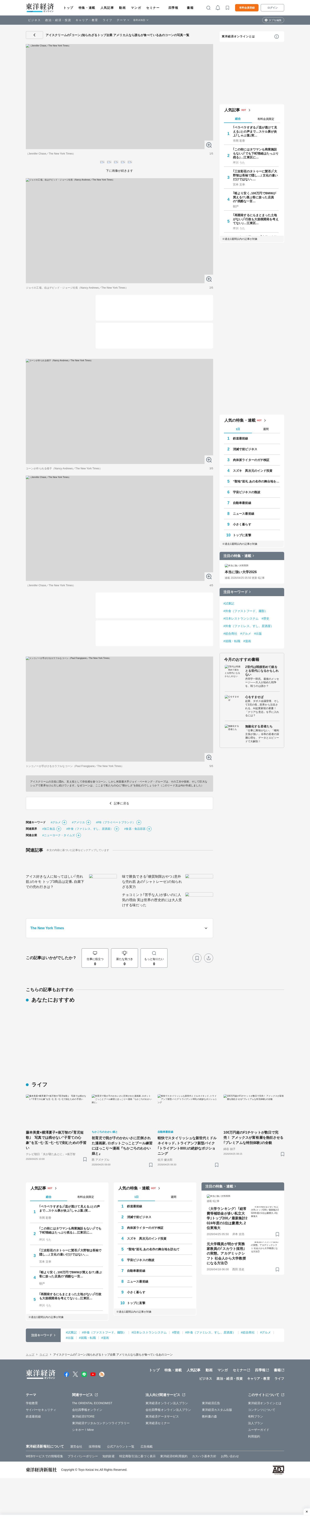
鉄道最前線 (240, 1511)
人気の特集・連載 (240, 1493)
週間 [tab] (266, 1502)
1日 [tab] (238, 1502)
